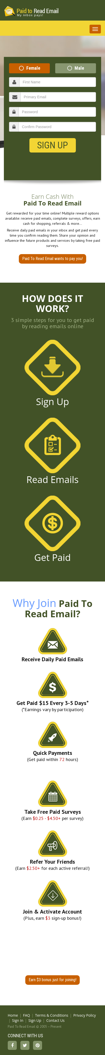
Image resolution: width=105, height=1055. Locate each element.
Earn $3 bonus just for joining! (52, 979)
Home (13, 1015)
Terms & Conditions (51, 1015)
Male (79, 68)
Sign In (17, 1020)
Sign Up (52, 145)
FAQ (26, 1015)
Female (33, 68)
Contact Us (55, 1020)
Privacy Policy (84, 1015)
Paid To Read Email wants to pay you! (52, 258)
